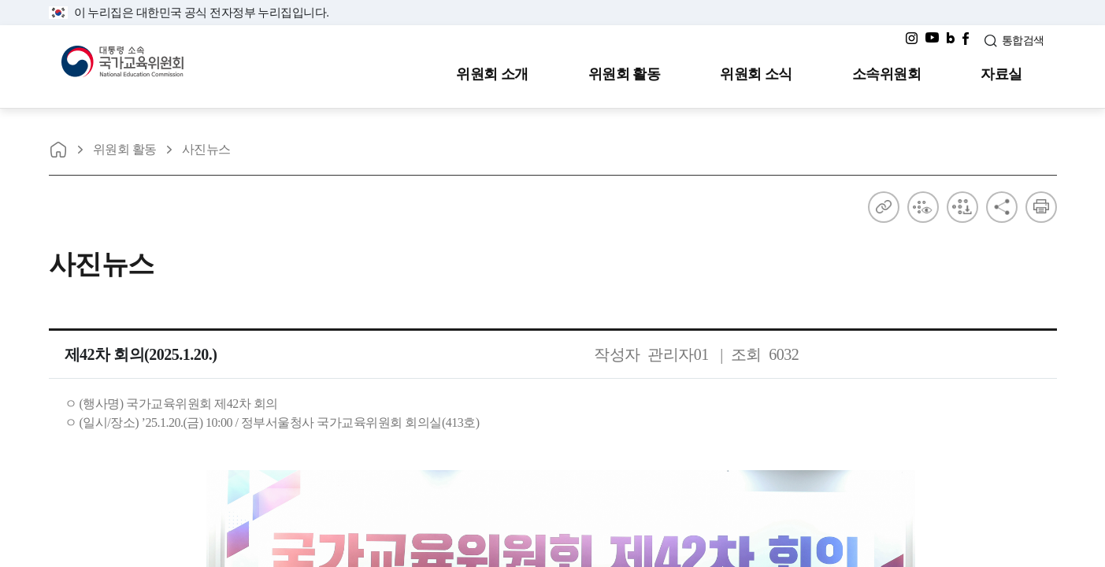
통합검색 (1023, 40)
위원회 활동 (624, 74)
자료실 (1001, 74)
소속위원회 (886, 74)
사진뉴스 (206, 149)
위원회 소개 (492, 74)
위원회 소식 (756, 74)
